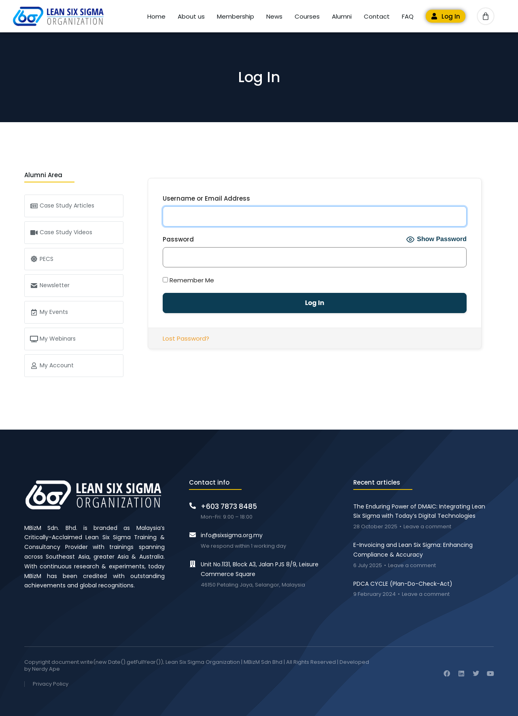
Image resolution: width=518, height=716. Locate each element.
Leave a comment (427, 526)
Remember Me (188, 280)
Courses (307, 16)
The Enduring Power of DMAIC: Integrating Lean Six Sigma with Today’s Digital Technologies (419, 511)
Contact (377, 16)
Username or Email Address (206, 198)
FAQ (408, 16)
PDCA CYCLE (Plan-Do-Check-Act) (402, 584)
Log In (451, 16)
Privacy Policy (50, 684)
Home (156, 16)
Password (178, 239)
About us (191, 16)
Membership (235, 16)
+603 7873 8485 (229, 506)
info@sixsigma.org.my (232, 535)
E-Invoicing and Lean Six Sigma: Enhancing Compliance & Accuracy (413, 550)
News (274, 16)
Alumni (342, 16)
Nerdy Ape (46, 669)
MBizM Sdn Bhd (263, 662)
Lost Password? (186, 338)
